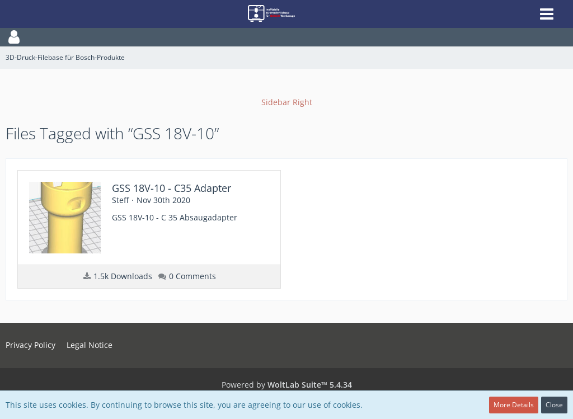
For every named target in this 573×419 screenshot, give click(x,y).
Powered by (287, 384)
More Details (514, 404)
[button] (286, 37)
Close (554, 404)
